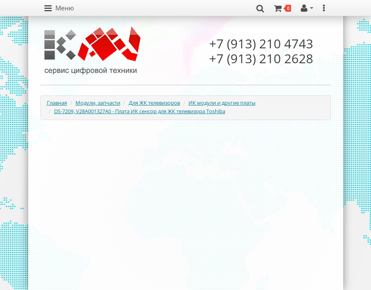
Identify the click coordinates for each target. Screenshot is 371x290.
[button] (59, 8)
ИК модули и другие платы (222, 102)
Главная (57, 102)
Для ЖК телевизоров (154, 102)
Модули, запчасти (97, 102)
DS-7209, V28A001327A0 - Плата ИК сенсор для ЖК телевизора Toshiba (139, 111)
